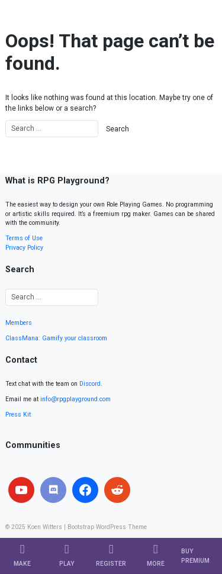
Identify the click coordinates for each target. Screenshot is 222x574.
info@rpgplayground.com (75, 399)
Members (18, 323)
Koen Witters (44, 527)
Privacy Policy (24, 247)
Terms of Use (24, 238)
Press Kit (18, 414)
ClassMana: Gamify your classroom (56, 338)
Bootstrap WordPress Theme (107, 527)
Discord (90, 384)
